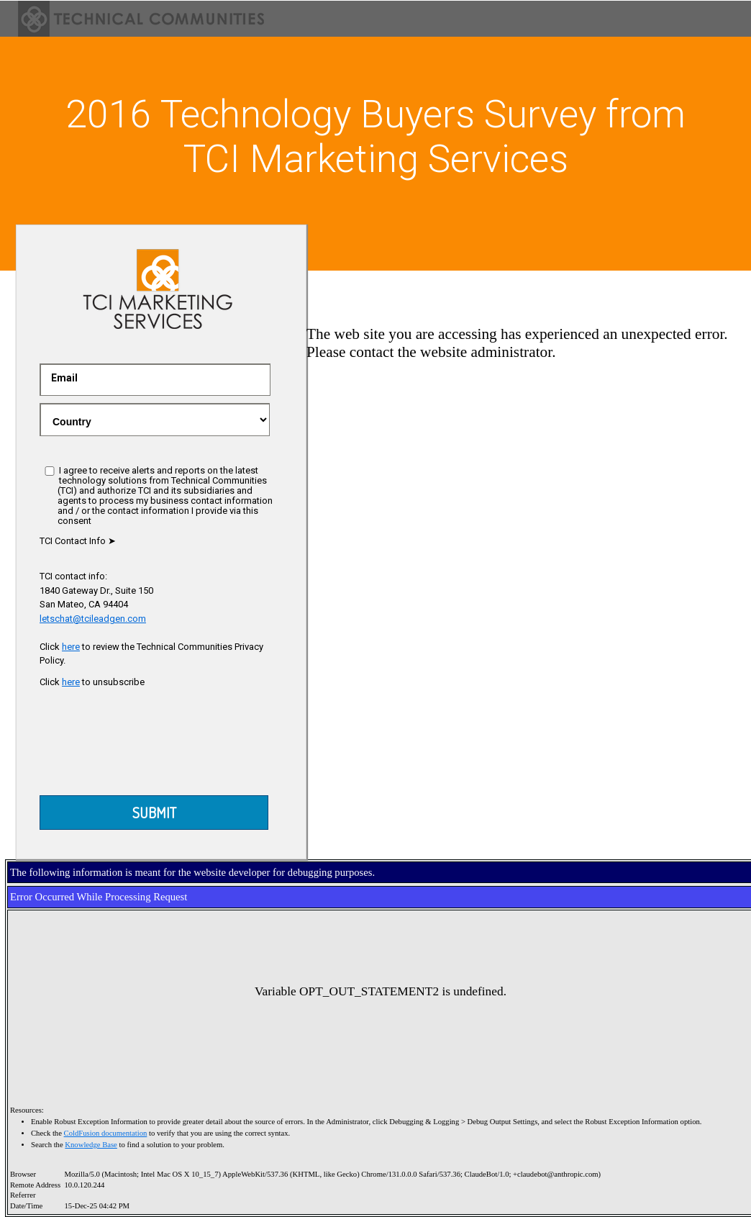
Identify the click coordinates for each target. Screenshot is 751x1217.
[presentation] (156, 746)
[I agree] (49, 471)
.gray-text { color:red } (155, 419)
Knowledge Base (91, 1145)
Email (64, 378)
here (71, 646)
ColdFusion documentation (105, 1133)
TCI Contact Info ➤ (78, 540)
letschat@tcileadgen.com (93, 618)
